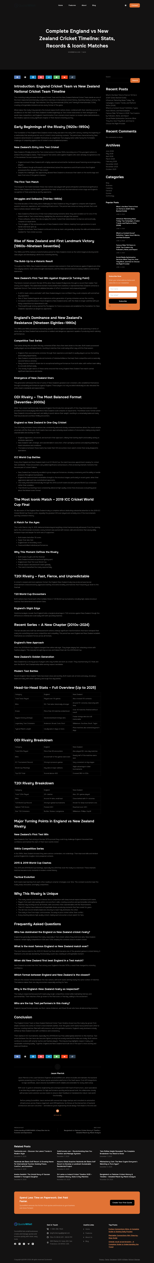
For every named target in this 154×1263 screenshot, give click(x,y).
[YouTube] (33, 1244)
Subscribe (123, 301)
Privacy (101, 1260)
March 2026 (110, 159)
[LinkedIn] (33, 77)
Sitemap (137, 1260)
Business (109, 185)
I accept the (119, 306)
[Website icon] (57, 1110)
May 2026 (109, 154)
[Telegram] (49, 77)
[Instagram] (24, 1244)
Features (72, 5)
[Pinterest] (41, 77)
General (109, 191)
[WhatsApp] (56, 77)
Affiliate (125, 1260)
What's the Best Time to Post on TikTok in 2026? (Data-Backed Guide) (127, 209)
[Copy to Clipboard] (72, 77)
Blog (94, 5)
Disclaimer (113, 1260)
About (84, 5)
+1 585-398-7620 (56, 1229)
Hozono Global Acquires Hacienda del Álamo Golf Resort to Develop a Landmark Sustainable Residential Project (76, 1164)
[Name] (123, 289)
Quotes (108, 193)
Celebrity (109, 188)
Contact (135, 5)
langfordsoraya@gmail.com (60, 1233)
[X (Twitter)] (25, 77)
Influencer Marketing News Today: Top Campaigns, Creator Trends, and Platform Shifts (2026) (121, 102)
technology (110, 196)
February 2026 (111, 161)
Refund (131, 1260)
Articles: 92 (57, 1115)
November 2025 (112, 167)
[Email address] (123, 295)
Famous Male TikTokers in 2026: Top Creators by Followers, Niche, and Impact (127, 247)
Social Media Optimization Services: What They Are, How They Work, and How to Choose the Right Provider (121, 121)
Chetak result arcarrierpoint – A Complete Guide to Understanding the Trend (124, 1244)
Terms (107, 1260)
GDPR (119, 1260)
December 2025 (112, 164)
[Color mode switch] (126, 5)
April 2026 (109, 156)
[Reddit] (64, 77)
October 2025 (111, 169)
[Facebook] (17, 77)
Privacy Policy (123, 306)
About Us (88, 1237)
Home (60, 5)
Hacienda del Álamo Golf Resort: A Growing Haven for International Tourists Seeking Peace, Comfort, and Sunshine (34, 1164)
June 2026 (110, 151)
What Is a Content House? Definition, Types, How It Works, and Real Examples (128, 235)
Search (108, 77)
